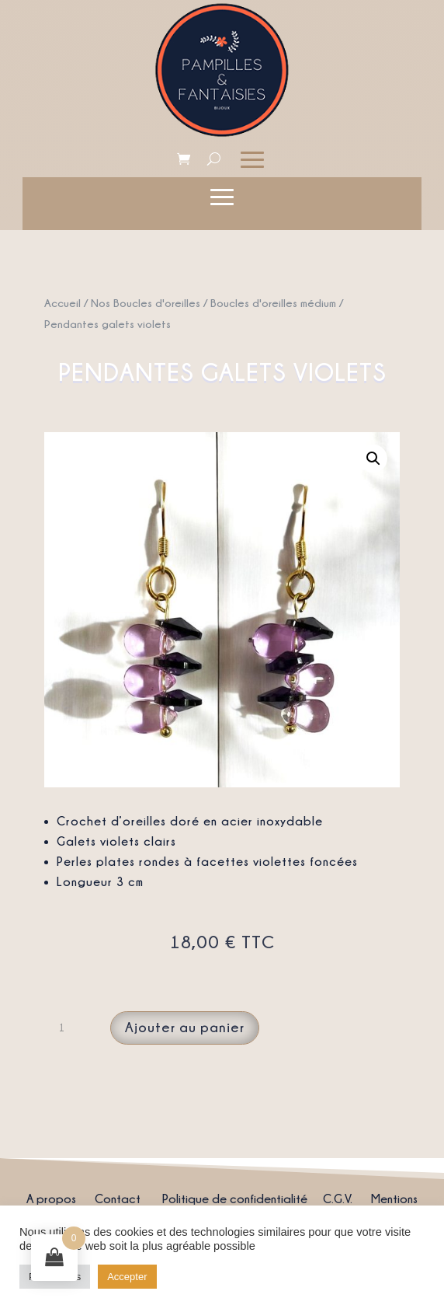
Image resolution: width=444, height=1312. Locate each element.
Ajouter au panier (185, 1027)
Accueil (62, 303)
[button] (373, 459)
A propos (51, 1198)
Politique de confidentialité (234, 1198)
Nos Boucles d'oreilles (145, 303)
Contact (117, 1198)
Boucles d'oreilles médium (273, 303)
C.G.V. (337, 1198)
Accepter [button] (127, 1276)
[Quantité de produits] (67, 1027)
